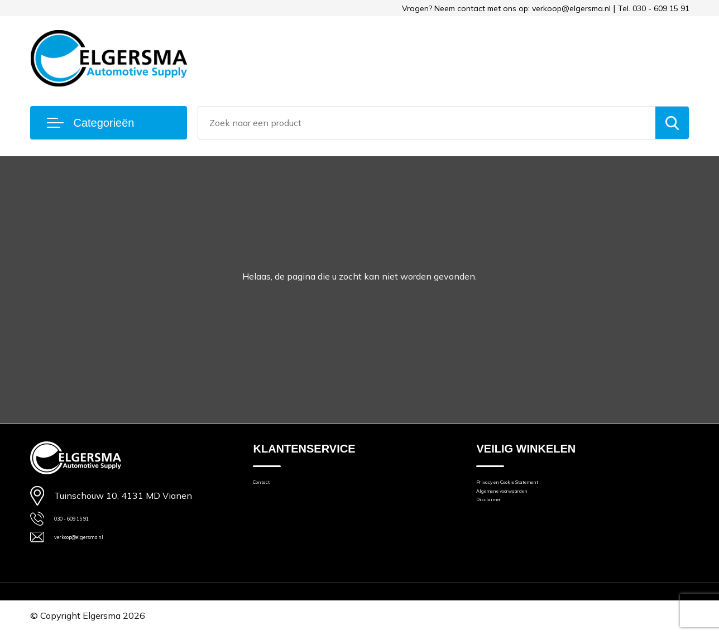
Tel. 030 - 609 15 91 (653, 8)
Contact (268, 485)
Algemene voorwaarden (523, 501)
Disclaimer (496, 517)
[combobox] (426, 123)
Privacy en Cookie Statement (532, 485)
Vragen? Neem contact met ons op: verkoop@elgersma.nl (506, 8)
